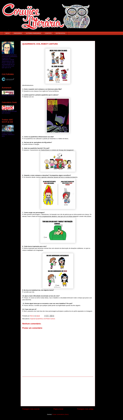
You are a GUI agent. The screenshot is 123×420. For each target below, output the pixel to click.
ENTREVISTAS (60, 33)
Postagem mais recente (31, 409)
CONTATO (48, 33)
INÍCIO (7, 33)
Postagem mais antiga (85, 409)
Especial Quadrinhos (36, 318)
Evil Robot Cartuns (49, 318)
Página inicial (58, 409)
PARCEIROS (18, 33)
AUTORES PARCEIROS (33, 33)
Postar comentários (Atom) (60, 414)
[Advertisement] (58, 391)
